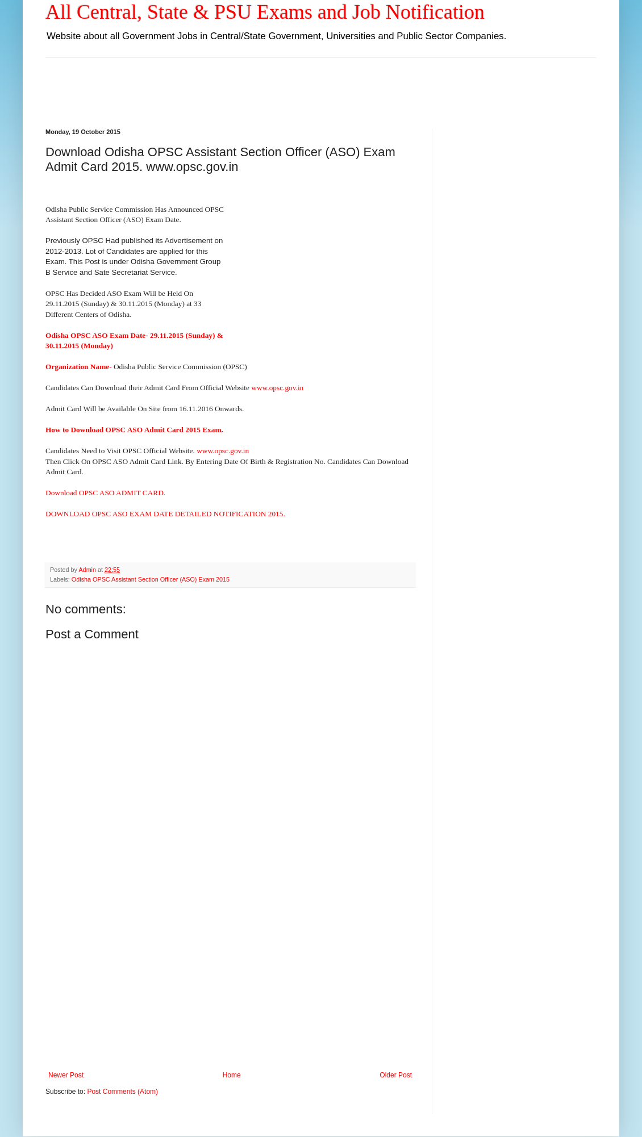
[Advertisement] (321, 83)
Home (232, 1075)
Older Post (396, 1075)
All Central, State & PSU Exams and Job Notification (265, 12)
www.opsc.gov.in (277, 387)
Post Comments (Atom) (122, 1092)
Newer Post (66, 1075)
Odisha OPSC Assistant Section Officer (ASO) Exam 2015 (151, 579)
